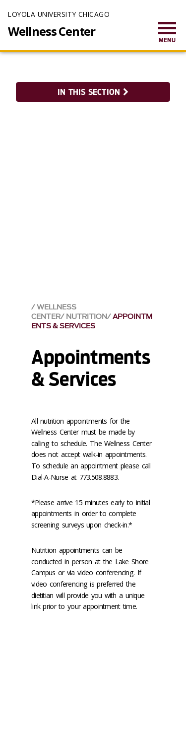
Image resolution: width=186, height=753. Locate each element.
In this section (93, 92)
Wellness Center (51, 31)
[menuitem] (167, 33)
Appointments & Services (91, 321)
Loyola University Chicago (59, 14)
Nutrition (86, 316)
